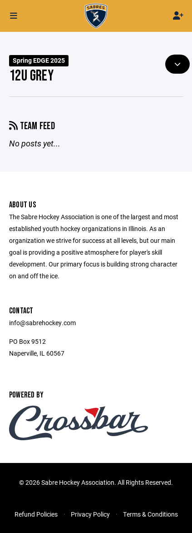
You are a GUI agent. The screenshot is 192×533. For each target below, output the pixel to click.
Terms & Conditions (150, 514)
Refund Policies (36, 514)
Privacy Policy (90, 514)
